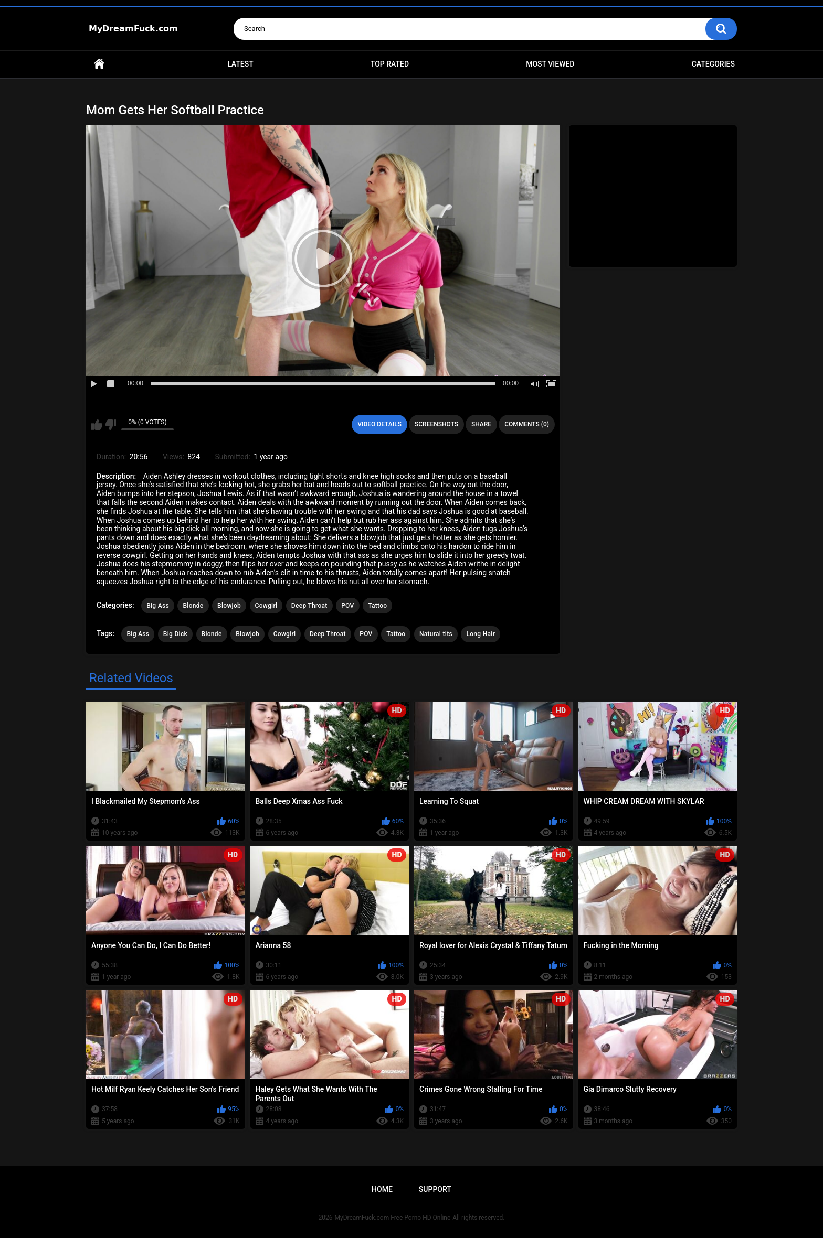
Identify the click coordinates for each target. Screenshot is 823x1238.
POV (347, 605)
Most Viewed (550, 64)
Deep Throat (309, 605)
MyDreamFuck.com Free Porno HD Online (393, 1217)
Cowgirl (266, 605)
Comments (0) (526, 424)
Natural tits (435, 634)
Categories (713, 64)
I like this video (96, 424)
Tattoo (377, 605)
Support (435, 1189)
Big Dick (175, 634)
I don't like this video (110, 424)
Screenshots (436, 424)
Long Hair (480, 634)
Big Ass (157, 605)
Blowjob (229, 605)
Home (99, 64)
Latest (240, 64)
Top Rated (390, 64)
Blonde (193, 605)
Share (481, 424)
